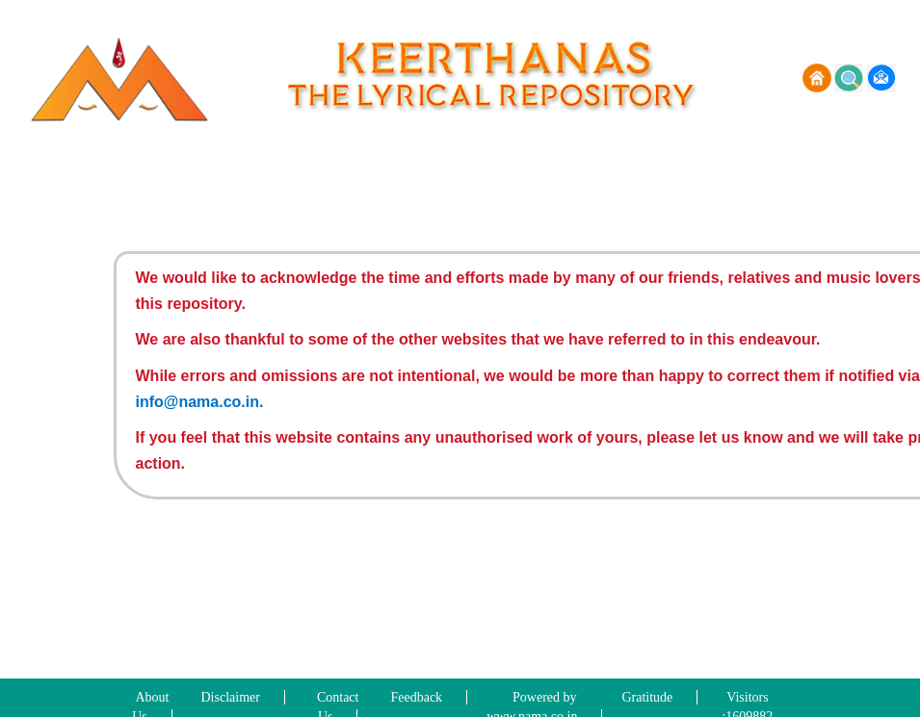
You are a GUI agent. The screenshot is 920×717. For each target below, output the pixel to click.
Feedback (416, 697)
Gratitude (646, 697)
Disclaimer (230, 697)
